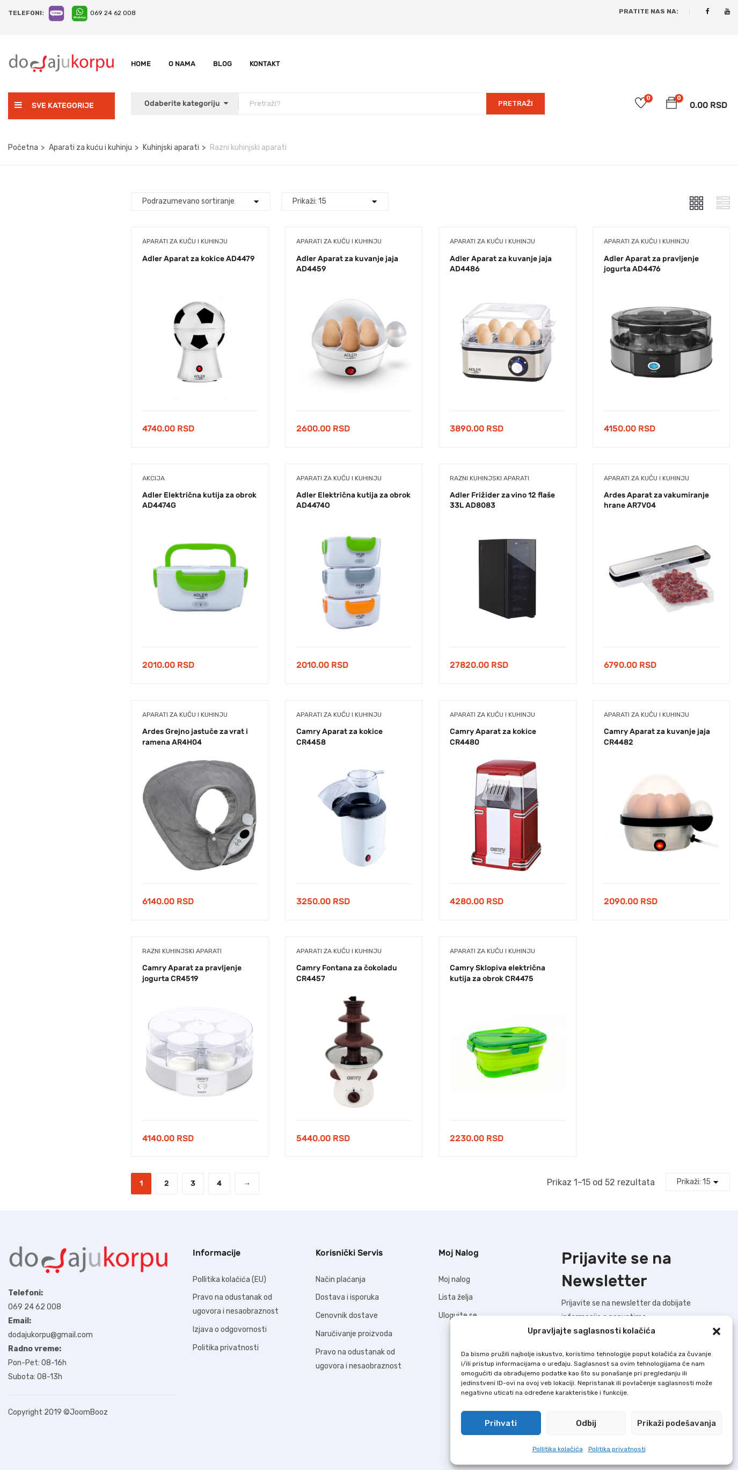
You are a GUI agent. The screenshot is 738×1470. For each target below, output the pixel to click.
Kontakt (265, 64)
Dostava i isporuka (347, 1297)
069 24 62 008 (113, 13)
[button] (716, 1331)
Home (141, 64)
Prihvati (501, 1423)
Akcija (153, 478)
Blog (222, 64)
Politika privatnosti (617, 1449)
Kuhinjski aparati (171, 147)
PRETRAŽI (515, 103)
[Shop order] (201, 201)
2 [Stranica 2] (166, 1183)
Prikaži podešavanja (676, 1423)
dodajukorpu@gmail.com (50, 1334)
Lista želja (456, 1297)
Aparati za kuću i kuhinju (90, 147)
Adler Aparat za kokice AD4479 (198, 258)
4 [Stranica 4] (219, 1183)
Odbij (586, 1423)
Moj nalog (454, 1279)
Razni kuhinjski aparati (489, 478)
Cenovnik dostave (347, 1315)
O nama (182, 64)
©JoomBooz (85, 1412)
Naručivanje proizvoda (354, 1333)
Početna (23, 147)
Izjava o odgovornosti (230, 1329)
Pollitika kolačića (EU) (229, 1279)
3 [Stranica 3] (193, 1183)
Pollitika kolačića (557, 1449)
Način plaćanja (341, 1279)
